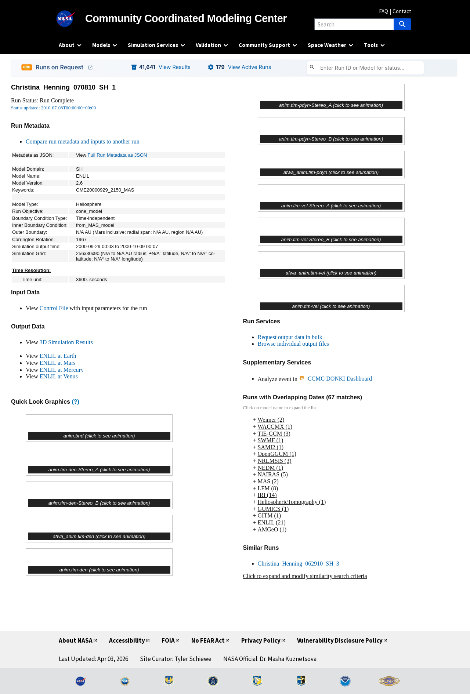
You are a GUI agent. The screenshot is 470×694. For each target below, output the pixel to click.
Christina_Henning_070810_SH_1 (63, 87)
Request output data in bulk (290, 337)
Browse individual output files (293, 344)
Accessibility (127, 640)
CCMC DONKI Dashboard (335, 378)
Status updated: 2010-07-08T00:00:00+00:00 (53, 107)
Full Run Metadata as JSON (117, 155)
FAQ (383, 11)
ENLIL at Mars (58, 363)
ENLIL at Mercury (62, 370)
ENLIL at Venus (59, 376)
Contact (402, 11)
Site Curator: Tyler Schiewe (176, 659)
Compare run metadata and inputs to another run (83, 141)
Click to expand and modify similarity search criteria (305, 576)
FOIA (168, 640)
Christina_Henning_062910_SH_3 (298, 563)
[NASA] (72, 18)
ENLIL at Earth (58, 356)
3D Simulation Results (66, 342)
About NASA (76, 640)
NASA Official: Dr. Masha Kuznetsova (270, 659)
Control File (54, 308)
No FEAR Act (208, 640)
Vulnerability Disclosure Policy (340, 640)
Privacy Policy (261, 640)
